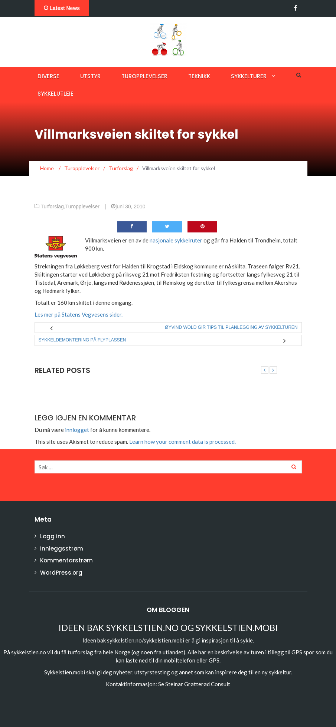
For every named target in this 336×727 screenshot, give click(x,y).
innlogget (77, 429)
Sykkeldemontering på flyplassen (82, 340)
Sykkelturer (249, 76)
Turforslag (52, 206)
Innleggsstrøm (61, 548)
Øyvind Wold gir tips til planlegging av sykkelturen (231, 327)
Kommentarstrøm (66, 560)
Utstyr (90, 76)
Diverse (48, 76)
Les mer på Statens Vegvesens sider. (79, 314)
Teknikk (199, 76)
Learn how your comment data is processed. (182, 441)
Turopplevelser (144, 76)
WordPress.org (61, 572)
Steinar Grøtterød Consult (197, 684)
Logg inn (52, 536)
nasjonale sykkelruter (176, 240)
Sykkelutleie (55, 94)
